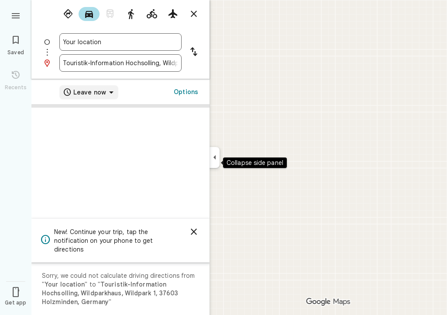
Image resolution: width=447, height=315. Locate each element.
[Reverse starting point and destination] (194, 52)
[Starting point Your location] (120, 42)
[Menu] (15, 15)
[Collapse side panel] (215, 157)
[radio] (68, 14)
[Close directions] (194, 14)
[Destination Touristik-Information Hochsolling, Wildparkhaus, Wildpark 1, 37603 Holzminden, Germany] (120, 63)
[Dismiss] (194, 232)
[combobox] (120, 42)
